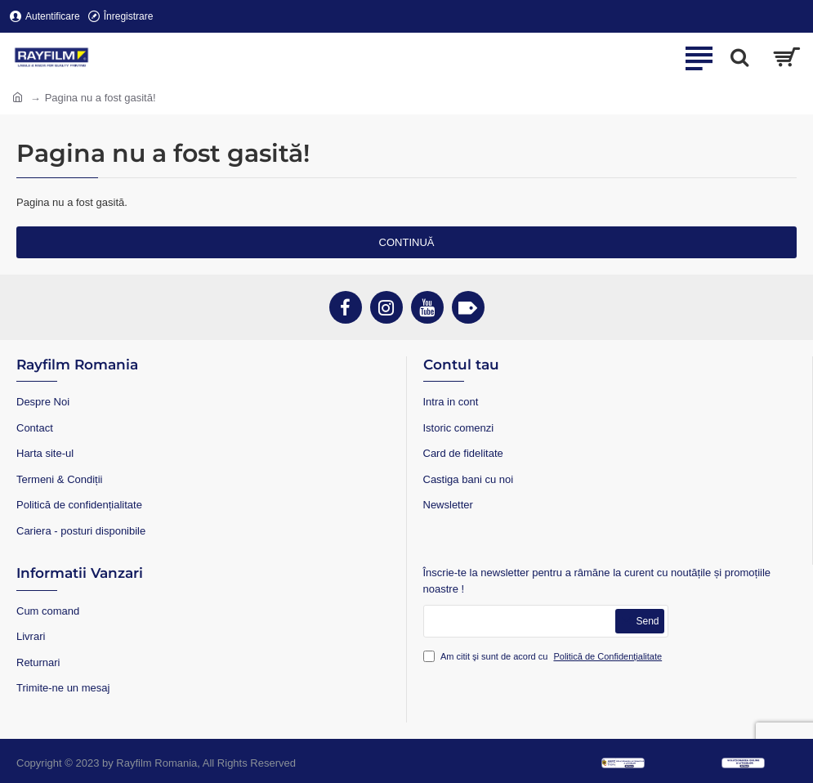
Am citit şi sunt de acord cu (544, 657)
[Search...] (739, 57)
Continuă (407, 242)
